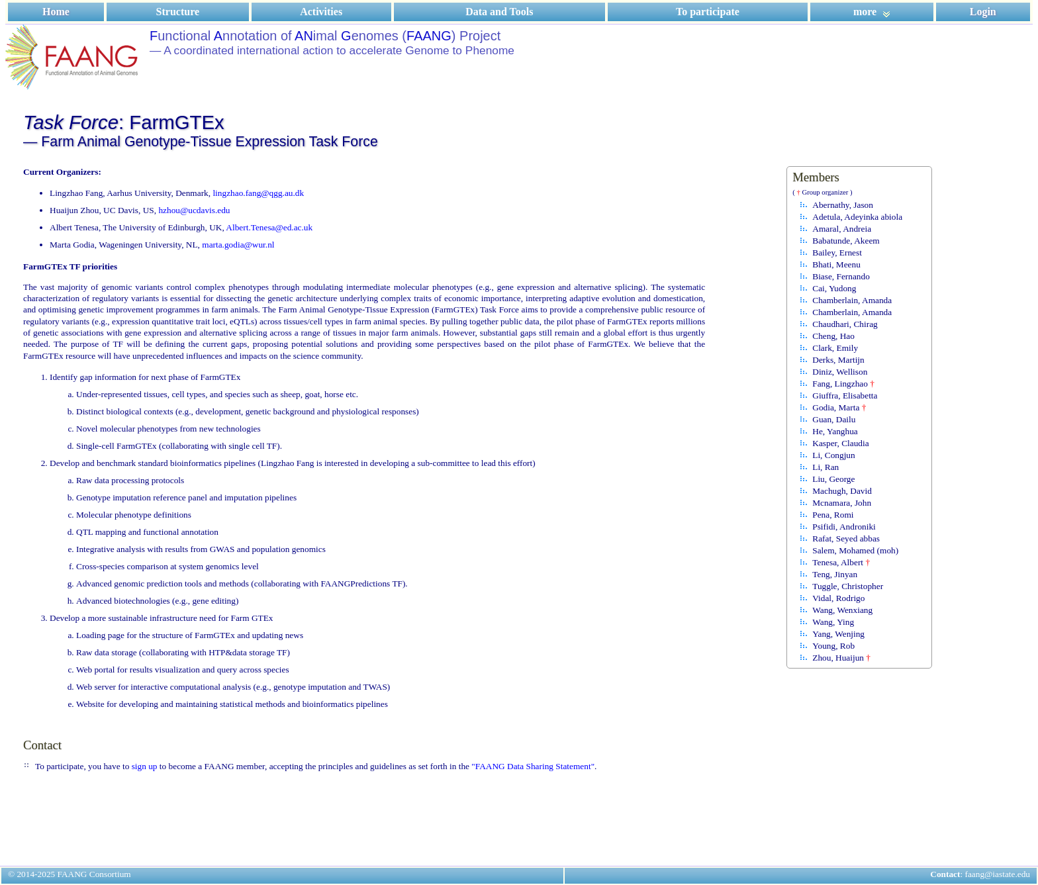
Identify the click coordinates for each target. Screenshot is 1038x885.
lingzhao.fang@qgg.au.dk (258, 193)
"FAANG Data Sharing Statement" (532, 766)
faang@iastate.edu (998, 874)
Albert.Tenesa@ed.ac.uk (269, 227)
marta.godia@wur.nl (238, 245)
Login (983, 11)
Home (56, 11)
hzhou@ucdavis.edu (194, 210)
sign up (145, 766)
